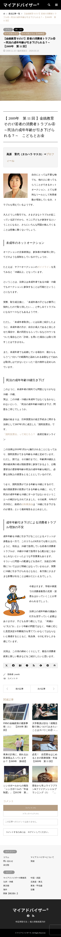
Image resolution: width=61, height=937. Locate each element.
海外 (5, 889)
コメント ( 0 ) (30, 808)
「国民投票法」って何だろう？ (19, 434)
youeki (17, 674)
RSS (33, 916)
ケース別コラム (11, 33)
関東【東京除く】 (11, 893)
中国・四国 (35, 878)
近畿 (32, 889)
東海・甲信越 (36, 886)
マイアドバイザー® (30, 910)
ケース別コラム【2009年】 (33, 33)
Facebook (28, 916)
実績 (32, 861)
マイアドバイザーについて (42, 857)
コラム (8, 29)
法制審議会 (27, 504)
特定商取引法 (21, 922)
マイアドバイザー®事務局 (14, 878)
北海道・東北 (36, 882)
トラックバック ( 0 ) (30, 814)
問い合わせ (8, 861)
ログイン (32, 832)
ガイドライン (44, 267)
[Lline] (27, 665)
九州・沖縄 (8, 882)
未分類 (6, 865)
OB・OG (18, 29)
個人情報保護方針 (37, 922)
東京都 (6, 886)
